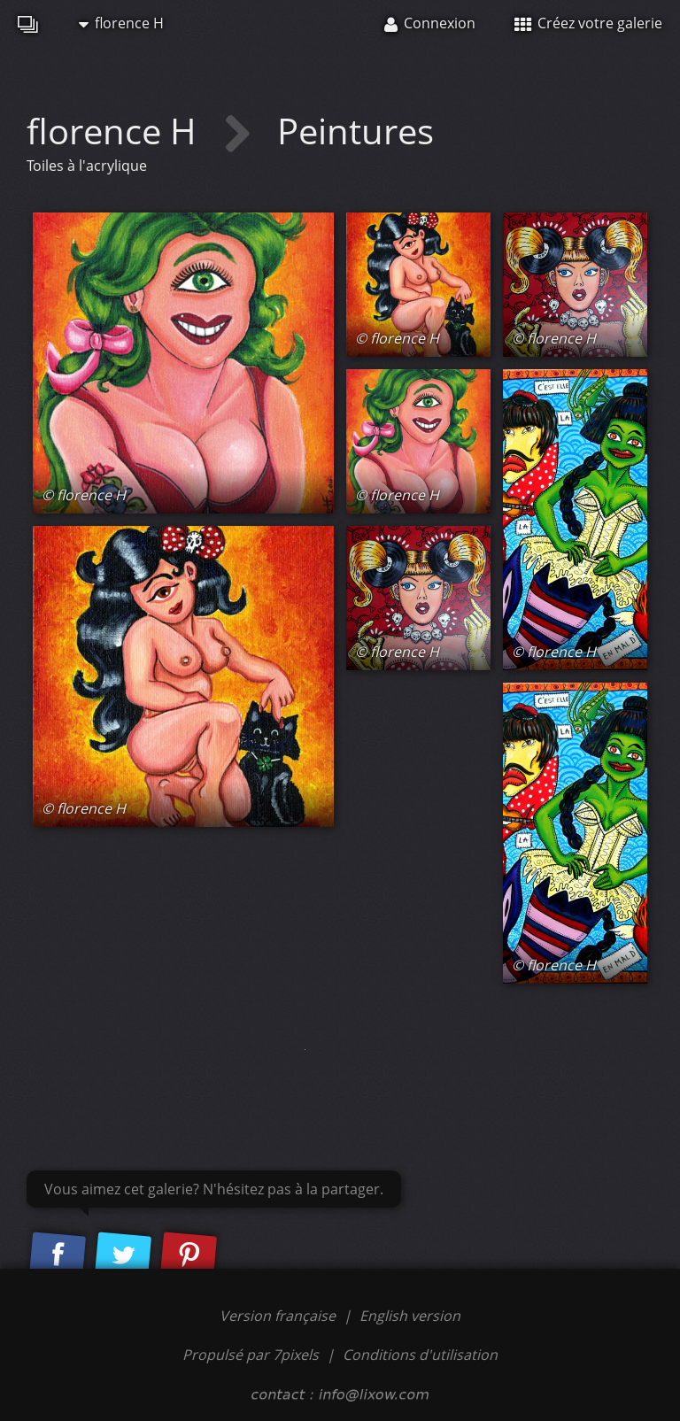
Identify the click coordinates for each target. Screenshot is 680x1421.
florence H (121, 23)
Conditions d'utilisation (420, 1354)
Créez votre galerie (588, 23)
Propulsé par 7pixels (250, 1354)
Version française (279, 1315)
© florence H (84, 495)
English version (409, 1315)
